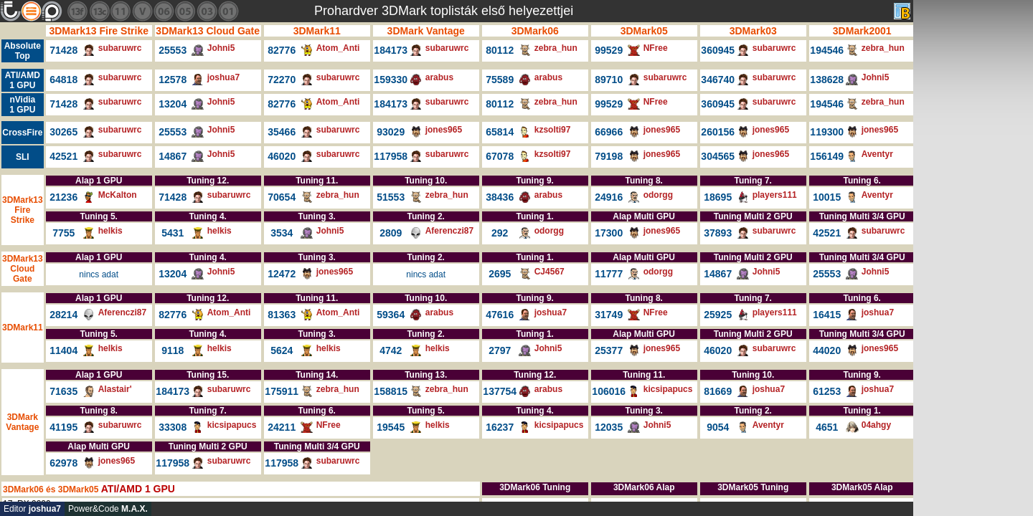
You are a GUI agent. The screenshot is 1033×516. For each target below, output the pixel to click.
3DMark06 (535, 31)
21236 (63, 197)
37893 (718, 233)
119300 (827, 132)
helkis (110, 231)
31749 (609, 314)
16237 (500, 427)
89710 (609, 79)
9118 (172, 350)
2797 (500, 350)
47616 (500, 314)
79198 (609, 156)
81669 (718, 391)
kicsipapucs (668, 389)
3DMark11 (317, 31)
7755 (63, 233)
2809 (390, 233)
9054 (718, 427)
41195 (63, 427)
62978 (63, 463)
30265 (63, 132)
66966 (609, 132)
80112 (500, 50)
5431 (172, 233)
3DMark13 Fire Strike (98, 31)
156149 (827, 156)
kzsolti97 (552, 130)
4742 (390, 350)
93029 (391, 132)
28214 (63, 314)
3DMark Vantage (426, 31)
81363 (282, 314)
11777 (609, 274)
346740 (718, 79)
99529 (609, 50)
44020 (827, 350)
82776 (282, 50)
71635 (63, 391)
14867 (173, 156)
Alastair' (115, 389)
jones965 (443, 130)
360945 (718, 50)
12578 (173, 79)
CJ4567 (549, 272)
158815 (390, 391)
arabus (439, 77)
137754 (499, 391)
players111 (775, 195)
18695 (718, 197)
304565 (718, 156)
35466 (282, 132)
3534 (281, 233)
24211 (282, 427)
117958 (390, 156)
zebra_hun (555, 48)
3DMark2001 (862, 31)
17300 (609, 233)
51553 (391, 197)
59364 (391, 314)
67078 (500, 156)
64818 (63, 79)
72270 (282, 79)
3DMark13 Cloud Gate (208, 31)
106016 (609, 391)
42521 (63, 156)
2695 (500, 274)
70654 (282, 197)
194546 (827, 50)
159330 (390, 79)
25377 (609, 350)
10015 (827, 197)
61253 (827, 391)
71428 (63, 50)
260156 (718, 132)
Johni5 (221, 48)
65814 (500, 132)
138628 (827, 79)
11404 (63, 350)
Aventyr (877, 154)
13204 (173, 104)
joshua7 (223, 77)
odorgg (658, 195)
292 (499, 233)
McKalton (117, 195)
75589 (500, 79)
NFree (655, 48)
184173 (390, 50)
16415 (827, 314)
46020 (282, 156)
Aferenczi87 (449, 231)
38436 (500, 197)
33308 (173, 427)
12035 (609, 427)
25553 (173, 50)
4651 (827, 427)
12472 (282, 274)
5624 (281, 350)
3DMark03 (753, 31)
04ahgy (876, 425)
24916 (609, 197)
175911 (281, 391)
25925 (718, 314)
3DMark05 (644, 31)
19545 (391, 427)
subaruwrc (120, 48)
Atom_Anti (338, 48)
